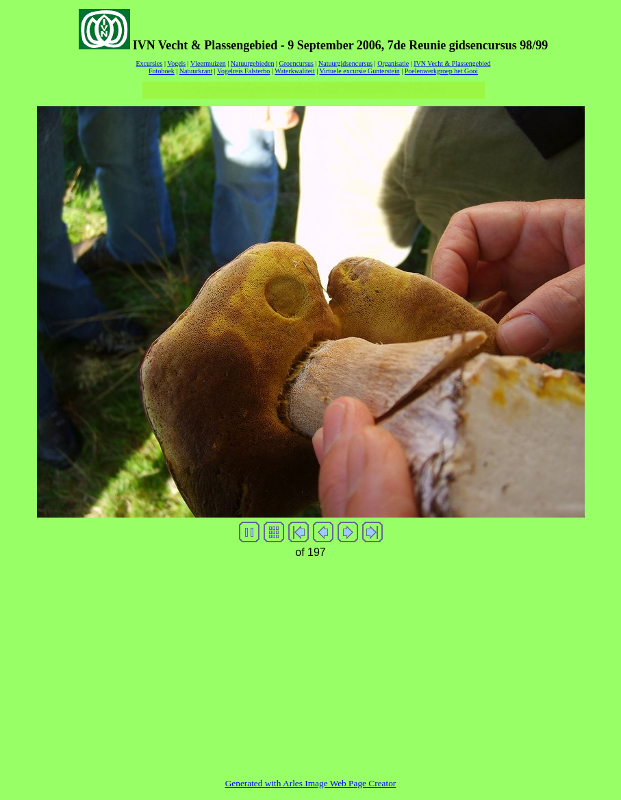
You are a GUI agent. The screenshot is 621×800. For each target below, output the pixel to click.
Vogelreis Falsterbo (243, 71)
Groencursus (296, 63)
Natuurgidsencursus (345, 63)
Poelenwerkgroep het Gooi (441, 71)
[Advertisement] (310, 659)
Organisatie (393, 63)
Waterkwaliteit (295, 71)
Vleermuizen (208, 63)
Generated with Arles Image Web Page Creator (310, 783)
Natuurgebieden (253, 63)
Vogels (176, 63)
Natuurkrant (195, 71)
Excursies (149, 63)
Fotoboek (162, 71)
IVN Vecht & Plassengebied (452, 63)
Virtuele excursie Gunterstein (360, 71)
